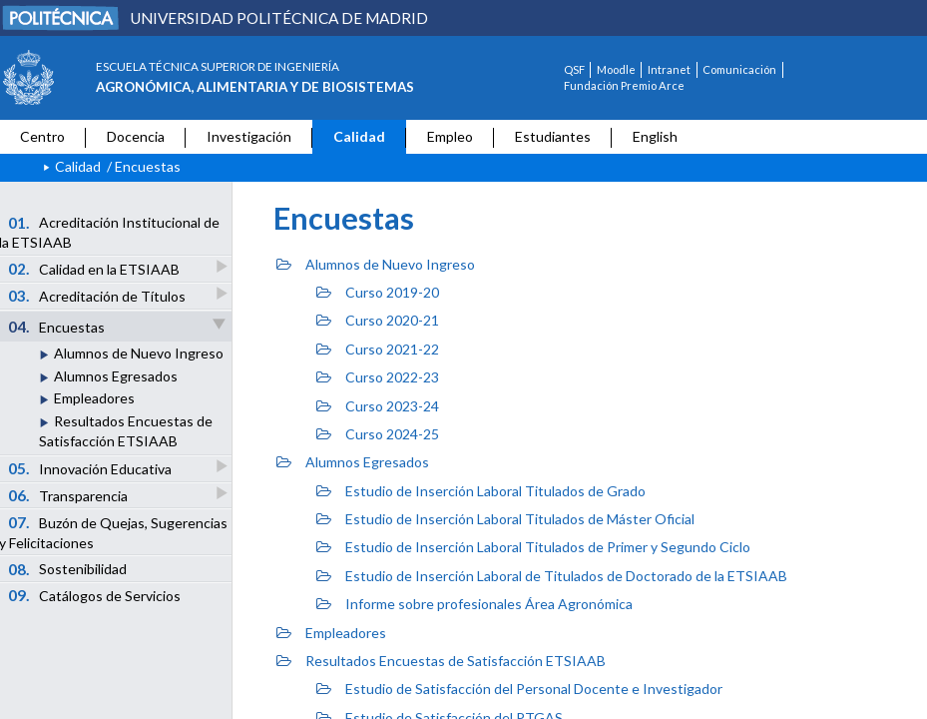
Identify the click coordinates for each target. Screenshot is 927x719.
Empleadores (94, 397)
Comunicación (739, 69)
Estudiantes (553, 136)
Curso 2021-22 (377, 349)
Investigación (249, 136)
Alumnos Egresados (116, 375)
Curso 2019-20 (377, 292)
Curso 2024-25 (377, 433)
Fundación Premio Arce (624, 85)
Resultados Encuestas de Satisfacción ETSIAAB (441, 660)
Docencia (136, 136)
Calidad (359, 136)
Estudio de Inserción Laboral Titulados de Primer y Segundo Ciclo (533, 546)
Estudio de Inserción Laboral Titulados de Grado (481, 490)
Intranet (669, 69)
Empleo (450, 136)
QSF (574, 69)
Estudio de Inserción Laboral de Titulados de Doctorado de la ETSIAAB (551, 575)
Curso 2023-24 (377, 405)
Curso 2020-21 (377, 320)
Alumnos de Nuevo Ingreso (139, 353)
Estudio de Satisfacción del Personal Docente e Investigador (519, 688)
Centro (42, 136)
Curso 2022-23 (377, 376)
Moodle (616, 69)
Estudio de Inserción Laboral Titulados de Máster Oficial (505, 518)
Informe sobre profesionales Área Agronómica (474, 603)
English (655, 136)
